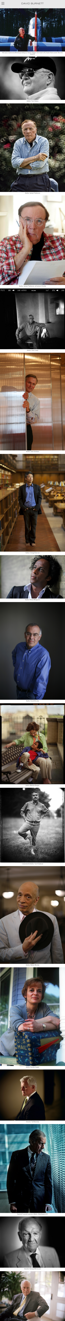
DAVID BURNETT (32, 3)
